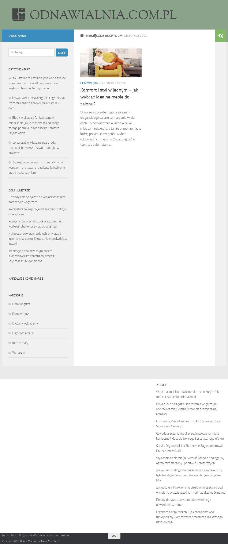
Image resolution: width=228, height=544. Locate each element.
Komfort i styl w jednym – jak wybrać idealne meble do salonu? (109, 97)
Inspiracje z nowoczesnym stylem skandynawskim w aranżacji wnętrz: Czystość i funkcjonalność (31, 256)
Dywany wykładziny (25, 323)
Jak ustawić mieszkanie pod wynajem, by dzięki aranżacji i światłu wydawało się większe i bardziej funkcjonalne (37, 83)
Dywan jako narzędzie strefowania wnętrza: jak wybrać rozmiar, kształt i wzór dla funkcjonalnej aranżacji (186, 409)
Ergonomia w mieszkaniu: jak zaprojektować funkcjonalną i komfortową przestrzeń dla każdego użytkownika (189, 517)
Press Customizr (49, 541)
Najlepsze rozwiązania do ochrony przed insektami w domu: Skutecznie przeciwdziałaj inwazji (37, 239)
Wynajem (18, 352)
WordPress (20, 541)
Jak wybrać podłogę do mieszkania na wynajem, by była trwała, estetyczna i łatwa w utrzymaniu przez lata (189, 475)
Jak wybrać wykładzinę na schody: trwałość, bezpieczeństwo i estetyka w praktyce (33, 148)
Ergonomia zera (22, 333)
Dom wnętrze (90, 83)
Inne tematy (20, 343)
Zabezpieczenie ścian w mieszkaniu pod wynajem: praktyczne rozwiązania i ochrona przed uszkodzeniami (36, 167)
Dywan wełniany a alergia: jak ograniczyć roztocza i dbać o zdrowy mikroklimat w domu (36, 103)
